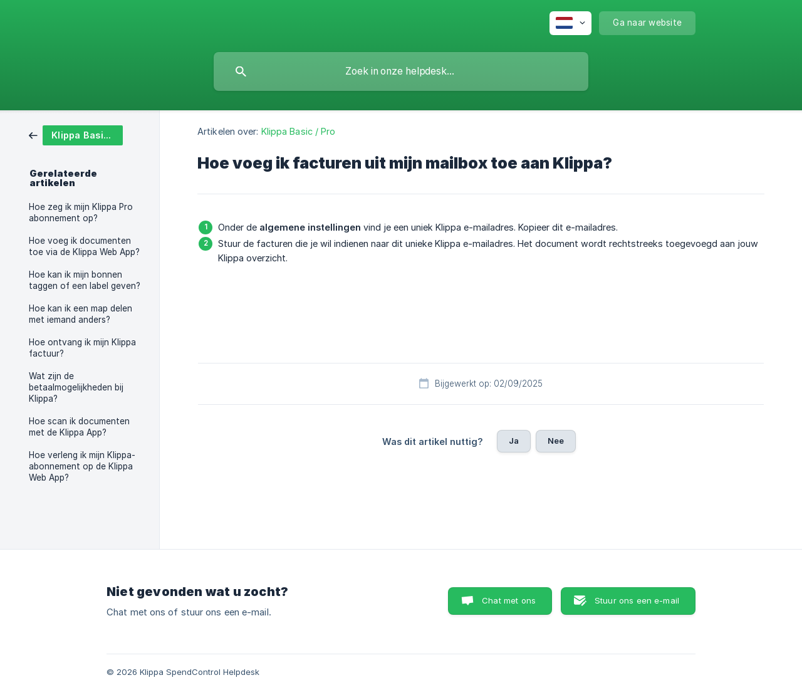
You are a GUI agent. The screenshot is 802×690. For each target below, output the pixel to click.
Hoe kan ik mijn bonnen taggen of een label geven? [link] (84, 280)
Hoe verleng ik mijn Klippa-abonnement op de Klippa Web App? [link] (82, 466)
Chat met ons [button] (509, 600)
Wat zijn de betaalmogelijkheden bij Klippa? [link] (76, 387)
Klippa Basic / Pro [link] (298, 131)
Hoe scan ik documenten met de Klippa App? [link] (79, 426)
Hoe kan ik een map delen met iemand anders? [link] (80, 314)
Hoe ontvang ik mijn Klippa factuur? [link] (82, 347)
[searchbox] (401, 71)
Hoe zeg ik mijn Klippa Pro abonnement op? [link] (81, 212)
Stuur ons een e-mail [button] (637, 600)
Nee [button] (556, 441)
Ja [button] (514, 441)
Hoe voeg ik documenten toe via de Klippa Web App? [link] (84, 246)
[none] (570, 23)
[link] (76, 134)
